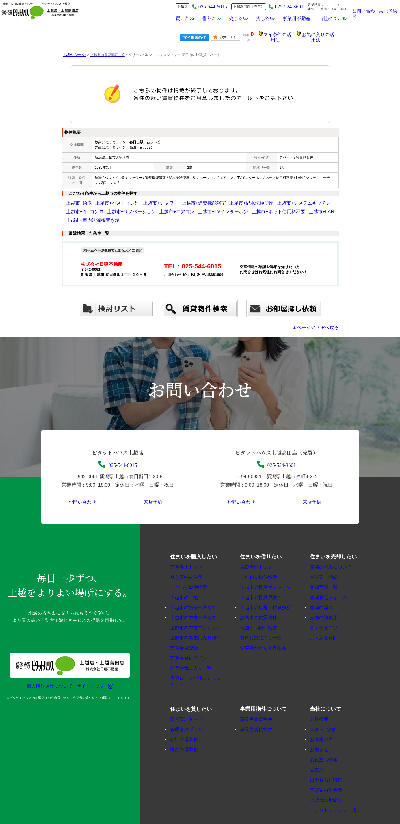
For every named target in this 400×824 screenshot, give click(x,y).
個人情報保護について (47, 673)
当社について (327, 18)
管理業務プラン (191, 716)
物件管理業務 (189, 736)
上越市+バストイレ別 (105, 199)
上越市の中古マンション (200, 614)
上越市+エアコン (119, 207)
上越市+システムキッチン (249, 199)
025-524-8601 (280, 6)
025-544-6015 (117, 449)
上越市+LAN (230, 207)
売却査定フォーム (333, 584)
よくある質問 (329, 624)
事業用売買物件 (261, 706)
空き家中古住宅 (191, 563)
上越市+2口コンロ (286, 199)
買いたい (166, 18)
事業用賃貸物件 (261, 716)
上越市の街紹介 (331, 786)
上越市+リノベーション (84, 207)
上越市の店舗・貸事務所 (269, 594)
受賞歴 (322, 756)
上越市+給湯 (75, 199)
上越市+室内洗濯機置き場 (263, 207)
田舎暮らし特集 (331, 766)
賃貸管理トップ (191, 706)
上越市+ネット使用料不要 (197, 207)
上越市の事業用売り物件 (200, 624)
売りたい (225, 18)
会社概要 (324, 706)
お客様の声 (326, 726)
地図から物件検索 (263, 614)
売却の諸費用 (329, 604)
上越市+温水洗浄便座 (208, 199)
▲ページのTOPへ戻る (321, 314)
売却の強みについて (335, 553)
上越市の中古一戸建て (197, 604)
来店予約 (388, 13)
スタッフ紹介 (329, 716)
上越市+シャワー (139, 199)
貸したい (254, 18)
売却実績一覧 (329, 573)
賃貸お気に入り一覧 (265, 624)
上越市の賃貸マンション (269, 573)
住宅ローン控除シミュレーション (202, 667)
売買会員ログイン (193, 644)
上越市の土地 (189, 584)
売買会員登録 (189, 634)
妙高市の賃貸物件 (263, 604)
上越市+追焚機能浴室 (172, 199)
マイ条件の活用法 (282, 36)
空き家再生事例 (331, 776)
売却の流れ (326, 594)
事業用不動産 (288, 18)
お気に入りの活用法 (319, 36)
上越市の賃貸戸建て (265, 584)
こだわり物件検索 (193, 573)
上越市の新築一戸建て (197, 594)
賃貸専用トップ (261, 553)
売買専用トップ (191, 553)
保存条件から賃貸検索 (267, 634)
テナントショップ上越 (337, 797)
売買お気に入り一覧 (195, 654)
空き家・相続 (329, 563)
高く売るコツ (329, 614)
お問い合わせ (364, 13)
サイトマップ (87, 673)
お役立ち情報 (329, 746)
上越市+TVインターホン (155, 207)
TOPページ (71, 50)
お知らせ (324, 736)
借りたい (195, 18)
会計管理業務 (189, 726)
